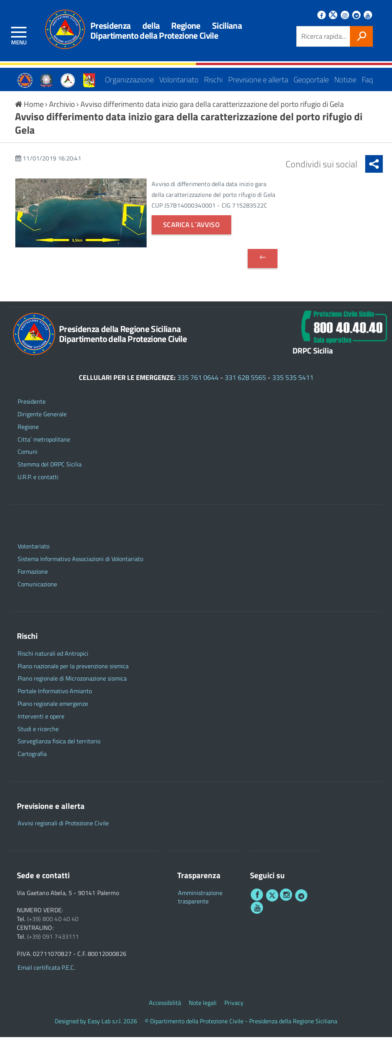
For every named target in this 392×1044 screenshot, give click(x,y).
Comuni (28, 458)
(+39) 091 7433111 (53, 943)
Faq (367, 77)
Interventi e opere (41, 722)
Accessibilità (165, 1009)
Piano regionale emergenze (53, 710)
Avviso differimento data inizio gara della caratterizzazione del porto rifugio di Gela (212, 110)
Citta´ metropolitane (44, 446)
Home (30, 110)
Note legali (203, 1009)
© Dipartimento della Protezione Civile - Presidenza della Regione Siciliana (241, 1028)
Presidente (32, 408)
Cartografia (32, 760)
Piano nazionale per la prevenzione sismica (73, 672)
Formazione (33, 578)
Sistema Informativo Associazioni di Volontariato (80, 565)
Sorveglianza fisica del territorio (59, 748)
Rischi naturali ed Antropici (53, 660)
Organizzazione (129, 77)
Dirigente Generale (42, 420)
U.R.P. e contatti (38, 483)
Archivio (63, 110)
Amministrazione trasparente (200, 904)
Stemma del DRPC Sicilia (50, 471)
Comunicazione (37, 590)
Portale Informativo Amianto (55, 698)
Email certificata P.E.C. (46, 974)
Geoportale (311, 77)
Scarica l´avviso (191, 231)
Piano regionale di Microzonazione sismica (72, 685)
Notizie (345, 77)
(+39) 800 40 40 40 (53, 925)
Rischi (213, 77)
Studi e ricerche (38, 735)
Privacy (233, 1009)
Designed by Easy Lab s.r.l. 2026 (96, 1028)
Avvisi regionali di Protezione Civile (63, 830)
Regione (28, 433)
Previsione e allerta (258, 77)
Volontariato (179, 77)
